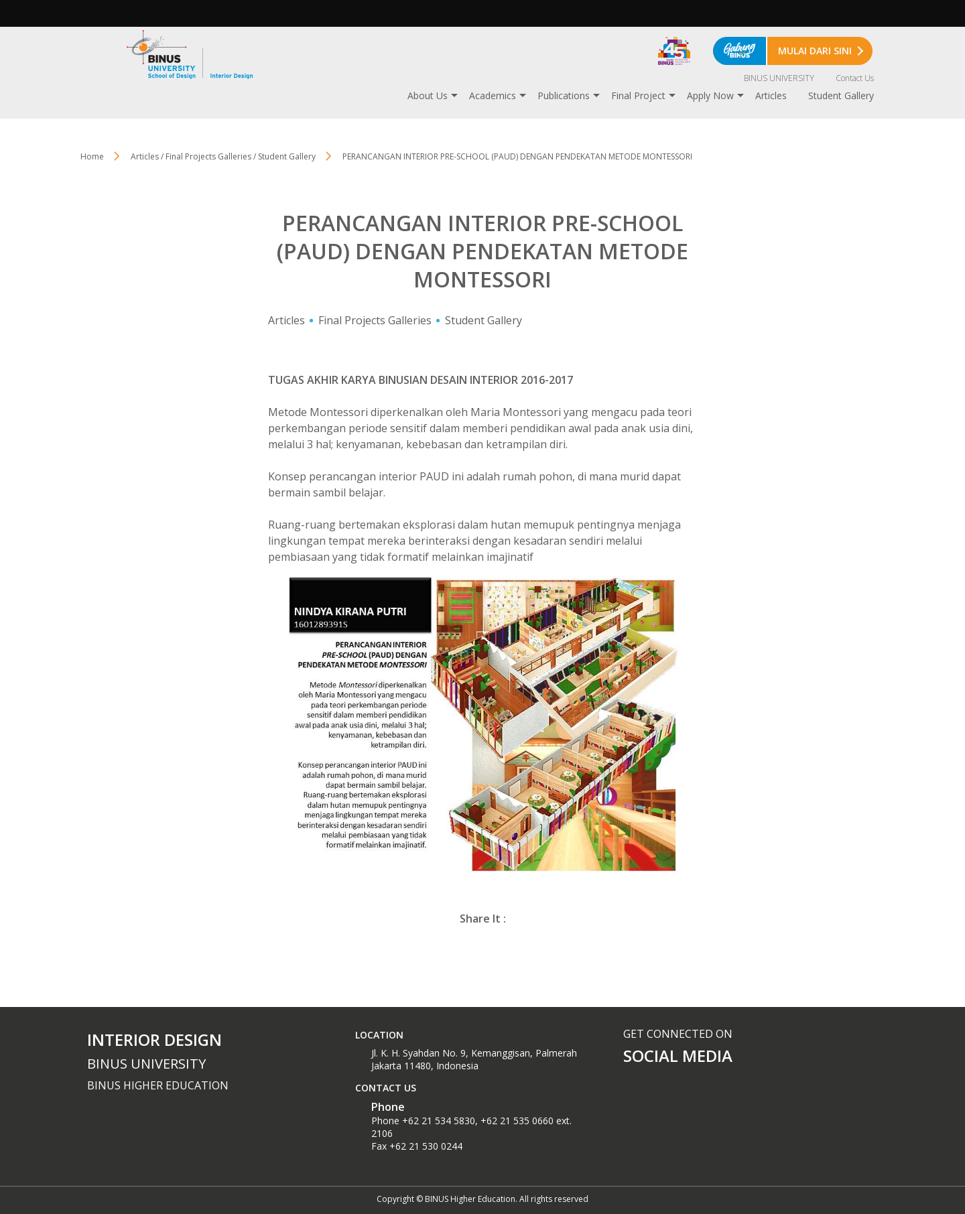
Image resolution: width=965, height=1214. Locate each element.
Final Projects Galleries (375, 320)
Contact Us (855, 78)
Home (92, 156)
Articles (771, 95)
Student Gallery (841, 95)
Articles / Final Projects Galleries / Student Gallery (223, 156)
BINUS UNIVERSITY (779, 78)
